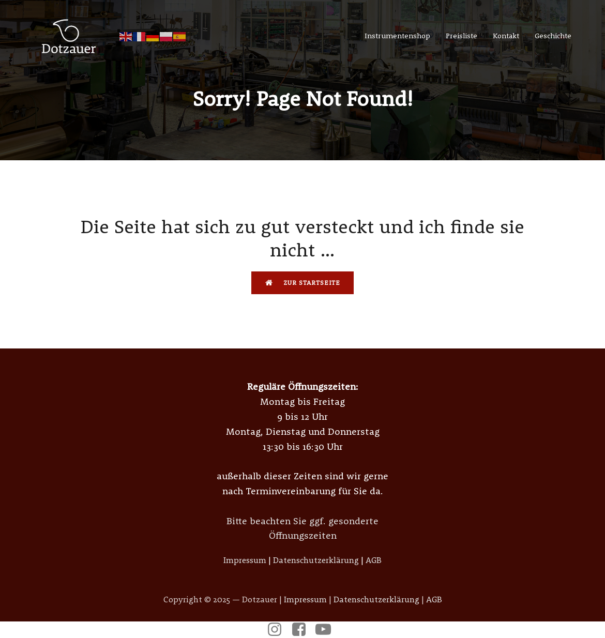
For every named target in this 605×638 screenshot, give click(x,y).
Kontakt (506, 35)
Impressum (244, 560)
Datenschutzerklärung (316, 560)
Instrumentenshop (397, 35)
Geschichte (553, 35)
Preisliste (461, 35)
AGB (374, 560)
